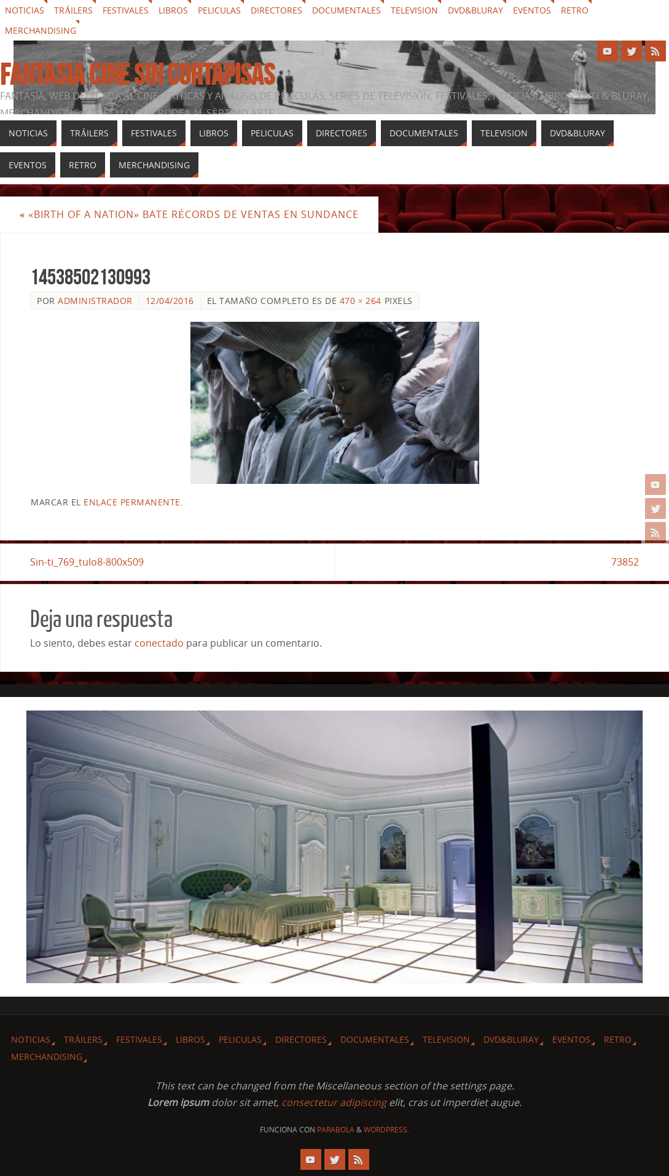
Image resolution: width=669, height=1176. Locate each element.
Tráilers (73, 10)
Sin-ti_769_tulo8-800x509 (87, 562)
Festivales (126, 10)
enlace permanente (132, 502)
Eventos (532, 10)
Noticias (24, 10)
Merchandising (40, 30)
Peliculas (219, 10)
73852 (625, 562)
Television (414, 10)
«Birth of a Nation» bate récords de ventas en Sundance (189, 214)
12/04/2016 (170, 300)
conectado (159, 643)
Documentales (346, 10)
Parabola (335, 1129)
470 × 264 (360, 300)
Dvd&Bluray (475, 10)
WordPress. (386, 1129)
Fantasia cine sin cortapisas (137, 75)
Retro (575, 10)
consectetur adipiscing (333, 1102)
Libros (173, 10)
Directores (276, 10)
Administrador (95, 300)
